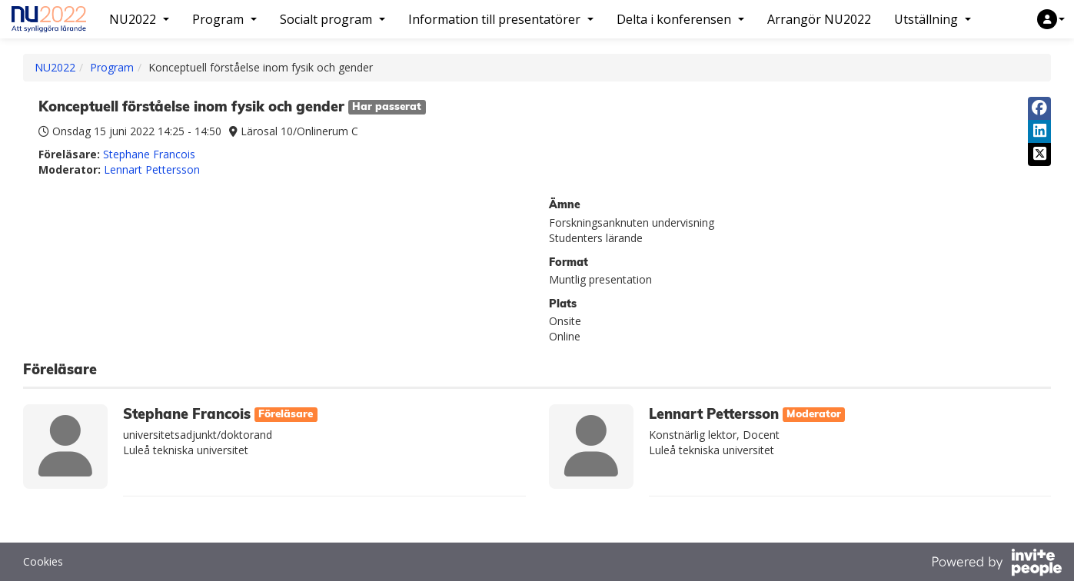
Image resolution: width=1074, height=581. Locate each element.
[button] (1051, 19)
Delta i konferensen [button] (680, 19)
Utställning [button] (932, 19)
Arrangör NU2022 (819, 19)
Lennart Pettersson (152, 169)
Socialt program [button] (332, 19)
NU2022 (55, 67)
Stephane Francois (149, 154)
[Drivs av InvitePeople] (996, 564)
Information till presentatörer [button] (501, 19)
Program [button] (224, 19)
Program (112, 67)
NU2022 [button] (139, 19)
